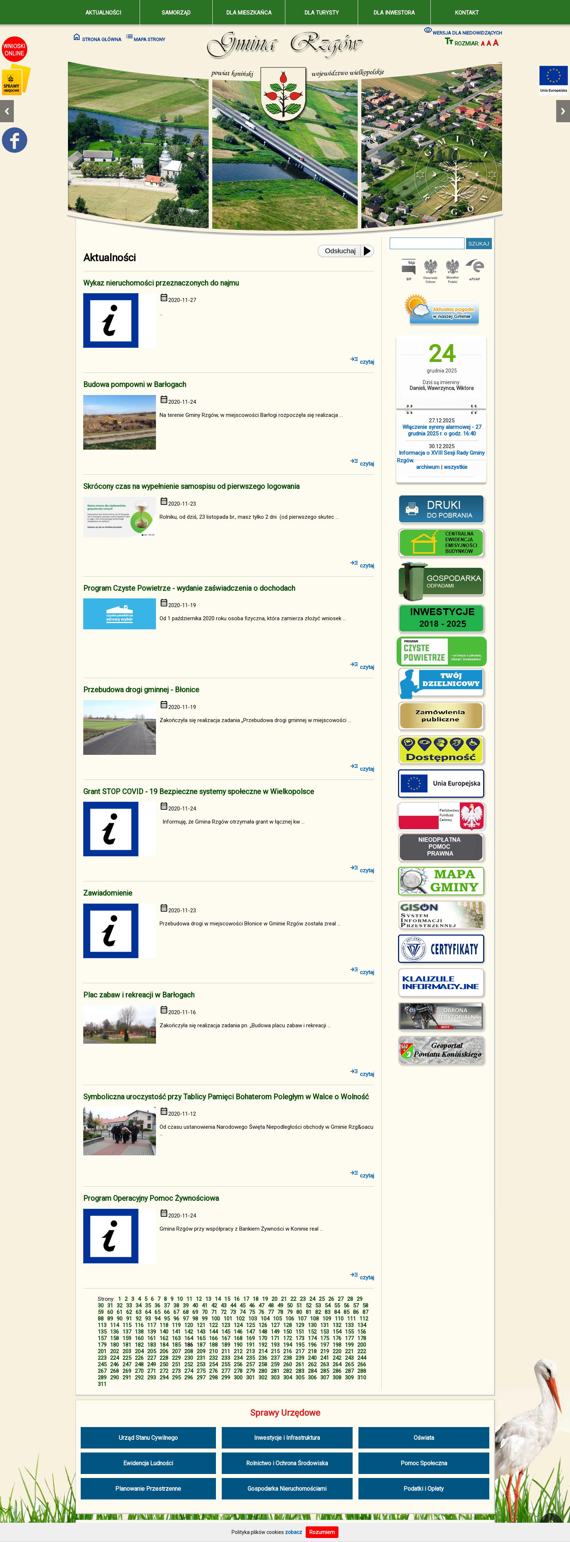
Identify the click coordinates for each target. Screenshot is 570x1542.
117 (151, 1325)
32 (120, 1305)
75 (252, 1312)
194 (287, 1345)
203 (127, 1351)
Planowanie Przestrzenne (148, 1488)
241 (324, 1358)
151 (300, 1331)
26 (331, 1299)
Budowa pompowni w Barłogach (134, 384)
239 (300, 1358)
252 (188, 1364)
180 (114, 1345)
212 (238, 1351)
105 (277, 1318)
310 (361, 1377)
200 (361, 1345)
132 (337, 1325)
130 (312, 1325)
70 (205, 1312)
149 (275, 1331)
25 (322, 1299)
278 (238, 1371)
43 (223, 1305)
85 (346, 1312)
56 (346, 1305)
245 (102, 1364)
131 (324, 1325)
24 (312, 1299)
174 (312, 1338)
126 (262, 1325)
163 (176, 1338)
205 (151, 1351)
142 (188, 1331)
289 (102, 1377)
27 (341, 1299)
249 (151, 1364)
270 (139, 1371)
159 (127, 1338)
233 (225, 1358)
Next (563, 111)
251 (176, 1364)
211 (225, 1351)
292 (139, 1377)
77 (271, 1312)
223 (102, 1358)
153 (324, 1331)
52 (309, 1305)
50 (290, 1305)
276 (213, 1371)
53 (318, 1305)
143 (201, 1331)
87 (365, 1312)
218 (312, 1351)
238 (287, 1358)
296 (188, 1377)
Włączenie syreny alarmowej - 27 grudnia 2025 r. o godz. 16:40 (441, 430)
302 (262, 1377)
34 (138, 1305)
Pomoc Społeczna (424, 1463)
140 (164, 1331)
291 (127, 1377)
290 (114, 1377)
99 (205, 1318)
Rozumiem (322, 1532)
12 (199, 1299)
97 (186, 1318)
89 (110, 1318)
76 (261, 1312)
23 (303, 1299)
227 (151, 1358)
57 (356, 1305)
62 (129, 1312)
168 (238, 1338)
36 (157, 1305)
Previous (7, 111)
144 (213, 1331)
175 (324, 1338)
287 (349, 1371)
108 (314, 1318)
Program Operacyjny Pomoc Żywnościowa (151, 1198)
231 (201, 1358)
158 (114, 1338)
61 (120, 1312)
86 (356, 1312)
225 (127, 1358)
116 (139, 1325)
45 (242, 1305)
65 (157, 1312)
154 (337, 1331)
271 (151, 1371)
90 (120, 1318)
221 (349, 1351)
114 (114, 1325)
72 (223, 1312)
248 (139, 1364)
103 (252, 1318)
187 (201, 1345)
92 (138, 1318)
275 (201, 1371)
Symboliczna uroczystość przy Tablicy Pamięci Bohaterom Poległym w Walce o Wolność (226, 1096)
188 (213, 1345)
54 (327, 1305)
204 (139, 1351)
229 (176, 1358)
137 (127, 1331)
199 (349, 1345)
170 (262, 1338)
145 (225, 1331)
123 (225, 1325)
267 (102, 1371)
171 (275, 1338)
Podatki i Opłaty (424, 1488)
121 (201, 1325)
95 (167, 1318)
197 (324, 1345)
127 (275, 1325)
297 (201, 1377)
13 (208, 1299)
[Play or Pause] (369, 251)
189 (225, 1345)
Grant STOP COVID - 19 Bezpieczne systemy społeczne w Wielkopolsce (198, 791)
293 (151, 1377)
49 (280, 1305)
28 (350, 1299)
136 (114, 1331)
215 (275, 1351)
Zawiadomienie (107, 893)
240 (312, 1358)
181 (127, 1345)
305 (300, 1377)
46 (252, 1305)
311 (102, 1384)
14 (218, 1299)
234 (238, 1358)
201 (102, 1351)
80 (299, 1312)
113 (102, 1325)
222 (361, 1351)
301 (250, 1377)
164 (188, 1338)
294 (164, 1377)
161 (151, 1338)
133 (349, 1325)
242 (337, 1358)
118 (164, 1325)
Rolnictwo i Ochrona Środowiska (287, 1463)
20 (274, 1299)
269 (127, 1371)
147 (250, 1331)
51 (299, 1305)
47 (261, 1305)
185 (176, 1345)
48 (271, 1305)
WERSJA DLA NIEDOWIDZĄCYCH (463, 30)
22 (293, 1299)
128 (287, 1325)
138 (139, 1331)
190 (238, 1345)
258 (262, 1364)
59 (101, 1312)
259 (275, 1364)
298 (213, 1377)
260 (287, 1364)
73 (233, 1312)
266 (361, 1364)
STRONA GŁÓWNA (96, 37)
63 (138, 1312)
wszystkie (455, 467)
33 (129, 1305)
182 (139, 1345)
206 (164, 1351)
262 (312, 1364)
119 (176, 1325)
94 (157, 1318)
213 (250, 1351)
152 (312, 1331)
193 (275, 1345)
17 (246, 1299)
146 (238, 1331)
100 (215, 1318)
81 (309, 1312)
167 (225, 1338)
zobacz (293, 1532)
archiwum (427, 467)
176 (337, 1338)
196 (312, 1345)
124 (238, 1325)
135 (102, 1331)
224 (114, 1358)
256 (238, 1364)
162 (164, 1338)
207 (176, 1351)
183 (151, 1345)
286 (337, 1371)
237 (275, 1358)
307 (324, 1377)
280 (262, 1371)
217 (300, 1351)
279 (250, 1371)
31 (110, 1305)
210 (213, 1351)
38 (176, 1305)
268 (114, 1371)
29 (359, 1299)
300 (238, 1377)
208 (188, 1351)
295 (176, 1377)
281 (275, 1371)
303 (275, 1377)
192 (262, 1345)
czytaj (362, 362)
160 (139, 1338)
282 (287, 1371)
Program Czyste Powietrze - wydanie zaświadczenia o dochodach (189, 588)
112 (364, 1318)
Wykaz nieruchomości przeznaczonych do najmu (161, 283)
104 (265, 1318)
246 (114, 1364)
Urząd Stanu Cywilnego (148, 1437)
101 (228, 1318)
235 (250, 1358)
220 (337, 1351)
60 (110, 1312)
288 (361, 1371)
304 (287, 1377)
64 (148, 1312)
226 (139, 1358)
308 (337, 1377)
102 (240, 1318)
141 (176, 1331)
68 (186, 1312)
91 (129, 1318)
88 (101, 1318)
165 (201, 1338)
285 (324, 1371)
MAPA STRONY (145, 37)
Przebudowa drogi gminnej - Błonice (141, 689)
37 (167, 1305)
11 (189, 1299)
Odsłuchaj (340, 251)
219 (324, 1351)
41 (205, 1305)
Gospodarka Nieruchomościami (287, 1488)
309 (349, 1377)
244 (361, 1358)
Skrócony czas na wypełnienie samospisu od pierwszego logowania (191, 486)
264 (337, 1364)
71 (214, 1312)
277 (225, 1371)
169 (250, 1338)
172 (287, 1338)
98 (195, 1318)
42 (214, 1305)
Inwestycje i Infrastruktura (287, 1437)
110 (339, 1318)
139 (151, 1331)
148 (262, 1331)
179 (102, 1345)
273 (176, 1371)
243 (349, 1358)
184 (164, 1345)
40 (195, 1305)
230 (188, 1358)
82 (318, 1312)
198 (337, 1345)
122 (213, 1325)
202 (114, 1351)
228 (164, 1358)
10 (180, 1299)
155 (349, 1331)
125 (250, 1325)
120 (188, 1325)
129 (300, 1325)
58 (365, 1305)
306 (312, 1377)
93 (148, 1318)
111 (351, 1318)
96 (176, 1318)
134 (361, 1325)
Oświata (424, 1437)
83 (327, 1312)
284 (312, 1371)
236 (262, 1358)
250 (164, 1364)
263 (324, 1364)
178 (361, 1338)
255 (225, 1364)
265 (349, 1364)
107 (302, 1318)
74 (242, 1312)
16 (237, 1299)
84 (337, 1312)
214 (262, 1351)
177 (349, 1338)
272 (164, 1371)
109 (326, 1318)
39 (186, 1305)
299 (225, 1377)
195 (300, 1345)
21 (284, 1299)
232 (213, 1358)
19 (265, 1299)
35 (148, 1305)
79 (290, 1312)
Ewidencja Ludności (148, 1463)
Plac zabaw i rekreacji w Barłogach (138, 995)
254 (213, 1364)
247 (127, 1364)
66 (167, 1312)
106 (289, 1318)
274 (188, 1371)
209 (201, 1351)
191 (250, 1345)
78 (280, 1312)
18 (255, 1299)
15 (227, 1299)
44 (233, 1305)
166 (213, 1338)
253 (201, 1364)
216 (287, 1351)
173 (300, 1338)
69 (195, 1312)
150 (287, 1331)
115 (127, 1325)
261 (300, 1364)
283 (300, 1371)
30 (101, 1305)
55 (337, 1305)
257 (250, 1364)
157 (102, 1338)
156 (361, 1331)
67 (176, 1312)
